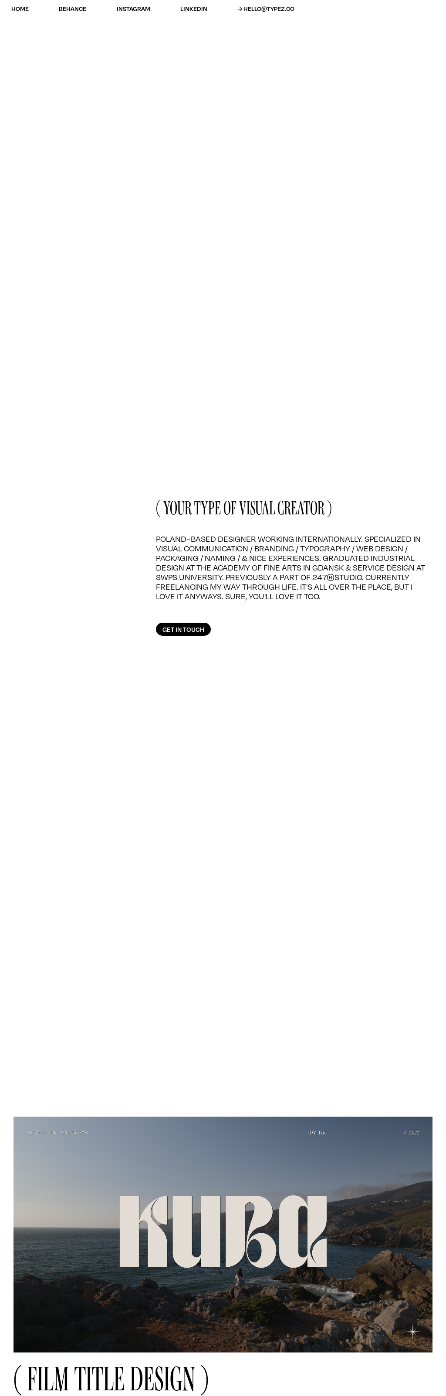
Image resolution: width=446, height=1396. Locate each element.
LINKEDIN (193, 8)
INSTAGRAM (133, 8)
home (20, 8)
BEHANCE (72, 8)
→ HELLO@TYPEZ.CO (265, 8)
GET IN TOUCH (183, 629)
